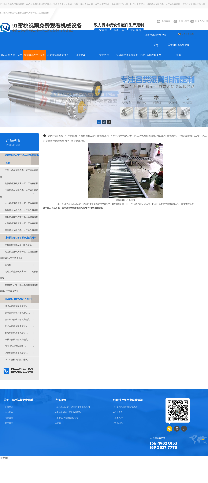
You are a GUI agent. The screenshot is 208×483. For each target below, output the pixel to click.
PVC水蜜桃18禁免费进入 (16, 360)
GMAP (111, 475)
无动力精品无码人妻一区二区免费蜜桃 (91, 4)
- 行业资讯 (118, 412)
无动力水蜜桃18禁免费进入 (17, 313)
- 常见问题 (118, 423)
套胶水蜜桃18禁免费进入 (16, 333)
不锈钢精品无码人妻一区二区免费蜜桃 (19, 193)
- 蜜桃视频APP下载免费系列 (68, 412)
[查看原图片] (122, 200)
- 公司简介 (8, 407)
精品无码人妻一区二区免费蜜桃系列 (22, 159)
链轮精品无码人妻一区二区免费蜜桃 (163, 4)
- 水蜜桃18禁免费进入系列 (67, 418)
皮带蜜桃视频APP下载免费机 (18, 245)
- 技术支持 (118, 418)
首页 (61, 136)
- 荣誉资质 (8, 418)
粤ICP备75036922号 (184, 475)
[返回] (132, 200)
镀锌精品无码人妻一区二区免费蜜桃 (21, 210)
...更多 (58, 423)
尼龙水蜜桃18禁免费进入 (16, 326)
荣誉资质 (104, 55)
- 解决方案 (8, 423)
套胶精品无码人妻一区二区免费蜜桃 (21, 223)
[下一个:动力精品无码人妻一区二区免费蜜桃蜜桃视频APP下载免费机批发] (160, 204)
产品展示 (72, 136)
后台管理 (202, 475)
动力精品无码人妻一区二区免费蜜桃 (128, 4)
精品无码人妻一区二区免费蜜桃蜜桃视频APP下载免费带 (19, 288)
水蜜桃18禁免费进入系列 (18, 299)
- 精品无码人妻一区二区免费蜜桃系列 (72, 407)
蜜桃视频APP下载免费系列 (19, 237)
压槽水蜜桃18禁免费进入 (16, 339)
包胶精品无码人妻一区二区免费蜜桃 (21, 183)
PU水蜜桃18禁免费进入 (15, 346)
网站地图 (4, 458)
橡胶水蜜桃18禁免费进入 (16, 306)
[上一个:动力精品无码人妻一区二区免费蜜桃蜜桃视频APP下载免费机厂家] (91, 204)
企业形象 (81, 55)
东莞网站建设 (92, 475)
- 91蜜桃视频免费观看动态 (125, 407)
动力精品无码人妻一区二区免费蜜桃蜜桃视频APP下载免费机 (19, 255)
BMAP (103, 475)
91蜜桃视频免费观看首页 (155, 40)
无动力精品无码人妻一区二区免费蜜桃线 (19, 274)
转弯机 (8, 265)
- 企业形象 (8, 412)
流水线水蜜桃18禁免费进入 (17, 319)
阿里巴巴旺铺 (199, 21)
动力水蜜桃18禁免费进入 (16, 353)
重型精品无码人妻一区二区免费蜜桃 (21, 230)
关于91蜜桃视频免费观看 (178, 50)
